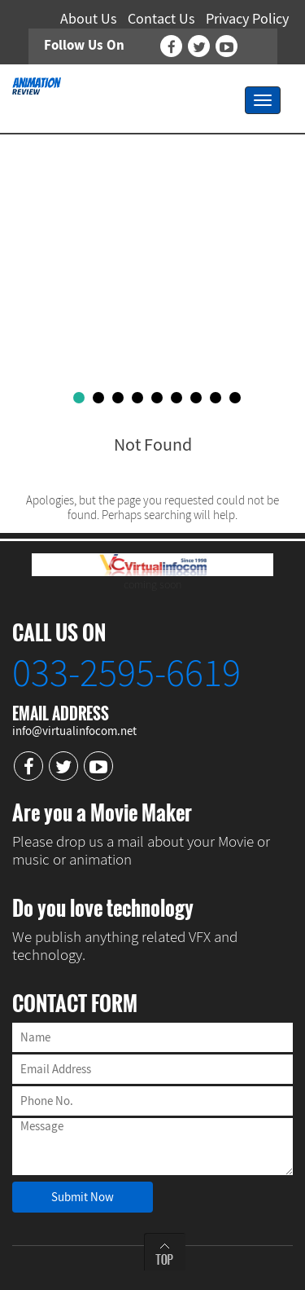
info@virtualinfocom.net (74, 730)
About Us (88, 18)
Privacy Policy (247, 18)
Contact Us (161, 18)
